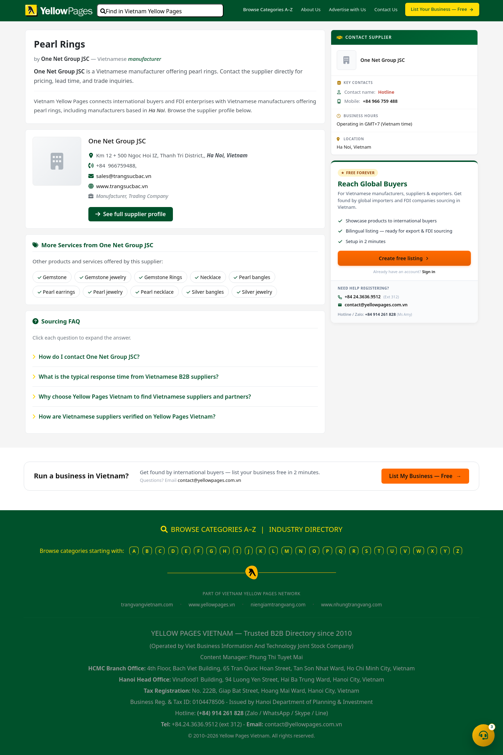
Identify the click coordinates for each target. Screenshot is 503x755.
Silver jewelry (254, 292)
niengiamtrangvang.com (277, 604)
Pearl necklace (155, 292)
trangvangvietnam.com (147, 604)
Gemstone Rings (160, 277)
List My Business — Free (425, 475)
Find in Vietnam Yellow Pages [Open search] (141, 11)
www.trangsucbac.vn (122, 186)
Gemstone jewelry (103, 277)
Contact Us (386, 9)
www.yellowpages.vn (212, 604)
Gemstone (52, 277)
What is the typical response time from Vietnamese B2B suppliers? (125, 376)
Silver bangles (205, 292)
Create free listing (404, 258)
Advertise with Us (347, 9)
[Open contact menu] (483, 735)
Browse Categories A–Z (268, 9)
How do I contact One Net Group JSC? (85, 357)
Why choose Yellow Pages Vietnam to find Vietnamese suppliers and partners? (141, 396)
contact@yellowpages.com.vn (376, 305)
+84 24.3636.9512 (363, 297)
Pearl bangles (252, 277)
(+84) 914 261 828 (220, 713)
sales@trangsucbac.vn (123, 175)
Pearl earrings (56, 292)
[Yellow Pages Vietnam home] (59, 10)
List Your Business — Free (442, 9)
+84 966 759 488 (380, 101)
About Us (311, 9)
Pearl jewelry (105, 292)
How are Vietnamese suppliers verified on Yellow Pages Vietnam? (124, 416)
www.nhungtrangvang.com (351, 604)
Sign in (428, 271)
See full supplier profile (130, 214)
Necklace (208, 277)
